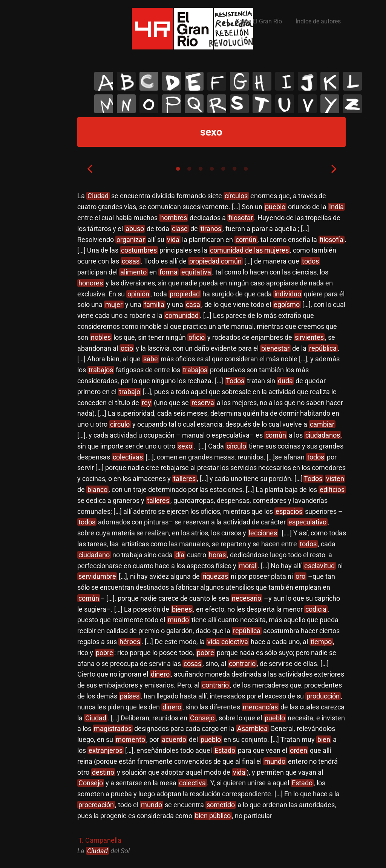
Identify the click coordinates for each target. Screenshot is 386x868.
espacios (289, 511)
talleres (184, 479)
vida (173, 240)
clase (180, 229)
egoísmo (287, 304)
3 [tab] (200, 169)
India (336, 207)
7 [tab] (246, 169)
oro (300, 576)
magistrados (113, 728)
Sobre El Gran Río (259, 21)
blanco (97, 489)
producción (323, 696)
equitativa (196, 272)
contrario (242, 664)
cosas (130, 261)
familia (154, 304)
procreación (96, 805)
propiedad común (215, 261)
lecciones (263, 533)
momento (130, 739)
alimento (133, 272)
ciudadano (94, 555)
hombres (173, 218)
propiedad (185, 294)
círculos (236, 196)
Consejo (202, 718)
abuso (135, 229)
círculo (120, 424)
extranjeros (106, 750)
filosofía (331, 240)
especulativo (307, 522)
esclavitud (319, 566)
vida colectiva (227, 642)
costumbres (139, 250)
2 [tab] (189, 169)
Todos (235, 381)
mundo (178, 620)
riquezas (215, 576)
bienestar (275, 348)
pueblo (275, 207)
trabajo (129, 392)
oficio (196, 337)
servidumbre (97, 576)
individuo (287, 294)
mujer (114, 304)
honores (90, 283)
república (323, 348)
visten (335, 479)
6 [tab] (234, 169)
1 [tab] (178, 169)
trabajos (101, 370)
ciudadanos (322, 435)
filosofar (240, 218)
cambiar (322, 424)
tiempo (321, 642)
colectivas (128, 457)
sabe (150, 359)
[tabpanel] (211, 524)
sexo (185, 446)
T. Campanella (99, 840)
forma (168, 272)
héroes (129, 642)
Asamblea (252, 728)
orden (298, 750)
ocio (127, 348)
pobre (104, 653)
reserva (202, 403)
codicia (315, 609)
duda (285, 381)
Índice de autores (318, 21)
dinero (160, 674)
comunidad (182, 315)
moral (247, 566)
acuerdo (174, 739)
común (246, 240)
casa (193, 304)
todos (310, 261)
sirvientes (309, 337)
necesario (246, 598)
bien (323, 739)
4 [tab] (212, 169)
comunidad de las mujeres (249, 250)
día (179, 555)
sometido (221, 805)
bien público (213, 816)
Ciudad (98, 196)
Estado (224, 750)
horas (217, 555)
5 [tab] (223, 169)
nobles (101, 337)
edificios (332, 489)
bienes (182, 609)
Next (334, 168)
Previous (90, 168)
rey (146, 403)
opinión (138, 294)
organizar (130, 240)
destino (103, 772)
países (129, 696)
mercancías (260, 707)
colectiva (192, 783)
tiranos (211, 229)
